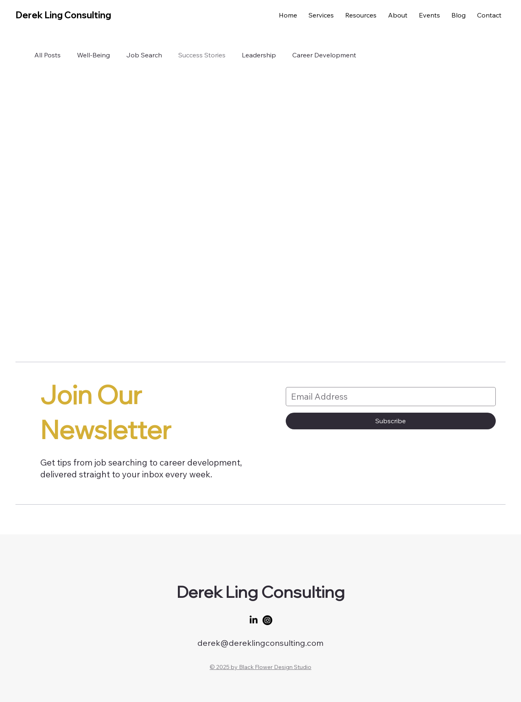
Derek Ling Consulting (63, 15)
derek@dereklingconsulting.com (260, 643)
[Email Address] (388, 396)
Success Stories (201, 55)
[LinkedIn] (253, 620)
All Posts (47, 55)
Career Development (324, 55)
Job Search (144, 55)
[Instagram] (267, 620)
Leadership (259, 55)
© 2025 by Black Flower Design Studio (260, 667)
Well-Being (93, 55)
